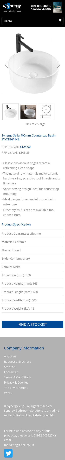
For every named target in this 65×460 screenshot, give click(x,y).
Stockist (9, 367)
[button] (6, 64)
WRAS (8, 393)
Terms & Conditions (17, 377)
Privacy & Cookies (16, 382)
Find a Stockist (32, 324)
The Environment (15, 388)
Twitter (8, 453)
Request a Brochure (17, 361)
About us (10, 356)
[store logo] (12, 7)
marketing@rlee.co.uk (19, 445)
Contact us (11, 372)
